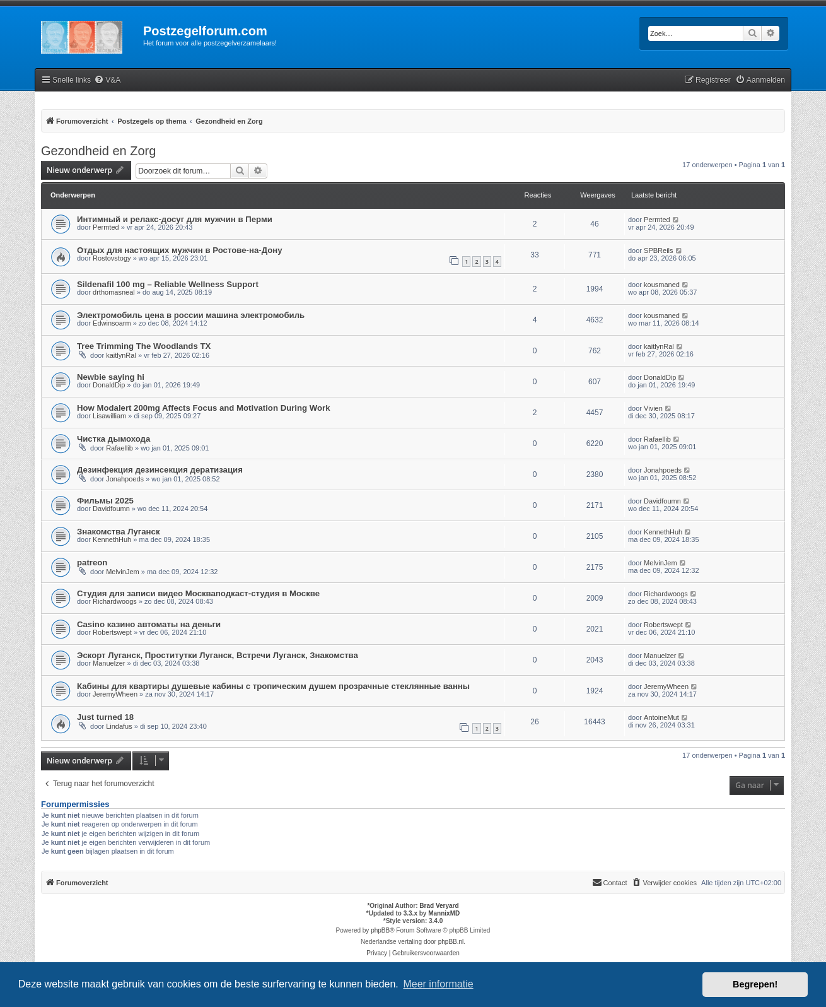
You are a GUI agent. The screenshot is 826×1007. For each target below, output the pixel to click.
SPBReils (658, 250)
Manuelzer (109, 663)
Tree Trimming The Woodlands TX (144, 346)
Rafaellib (119, 448)
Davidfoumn (111, 508)
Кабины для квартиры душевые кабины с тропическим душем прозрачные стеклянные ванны (273, 686)
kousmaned (662, 284)
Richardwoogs (115, 601)
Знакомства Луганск (118, 531)
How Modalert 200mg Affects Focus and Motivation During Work (203, 408)
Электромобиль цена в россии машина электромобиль (191, 315)
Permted (106, 227)
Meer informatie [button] (438, 984)
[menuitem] (107, 80)
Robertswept (112, 632)
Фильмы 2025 (105, 500)
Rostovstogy (112, 258)
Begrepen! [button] (755, 984)
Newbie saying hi (110, 377)
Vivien (653, 408)
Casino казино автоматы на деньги (149, 624)
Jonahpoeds (125, 479)
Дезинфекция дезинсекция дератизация (160, 469)
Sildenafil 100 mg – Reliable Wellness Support (168, 284)
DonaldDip (109, 385)
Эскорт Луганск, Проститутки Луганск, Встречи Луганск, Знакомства (217, 655)
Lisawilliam (109, 416)
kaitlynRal (121, 355)
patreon (92, 562)
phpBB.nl (451, 941)
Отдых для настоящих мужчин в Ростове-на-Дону (179, 250)
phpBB (380, 930)
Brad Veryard (438, 905)
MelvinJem (122, 571)
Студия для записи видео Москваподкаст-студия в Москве (198, 593)
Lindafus (119, 726)
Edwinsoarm (112, 323)
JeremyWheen (115, 694)
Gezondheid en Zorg (98, 151)
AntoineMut (661, 717)
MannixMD (444, 913)
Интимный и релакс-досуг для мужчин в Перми (174, 219)
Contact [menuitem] (609, 882)
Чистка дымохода (113, 439)
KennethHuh (112, 539)
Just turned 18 (105, 717)
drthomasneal (114, 292)
